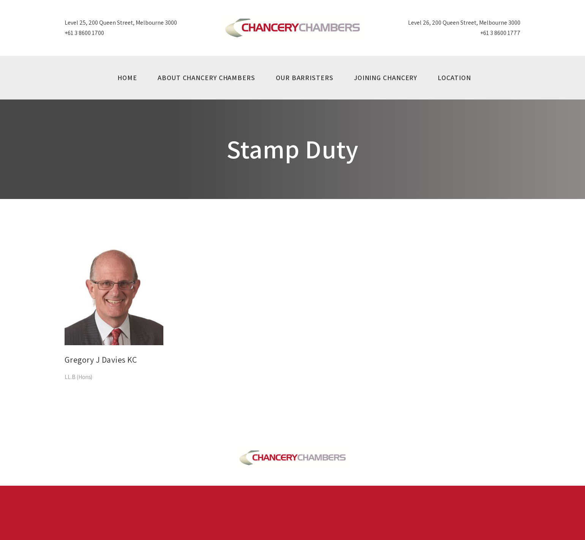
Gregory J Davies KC (101, 359)
